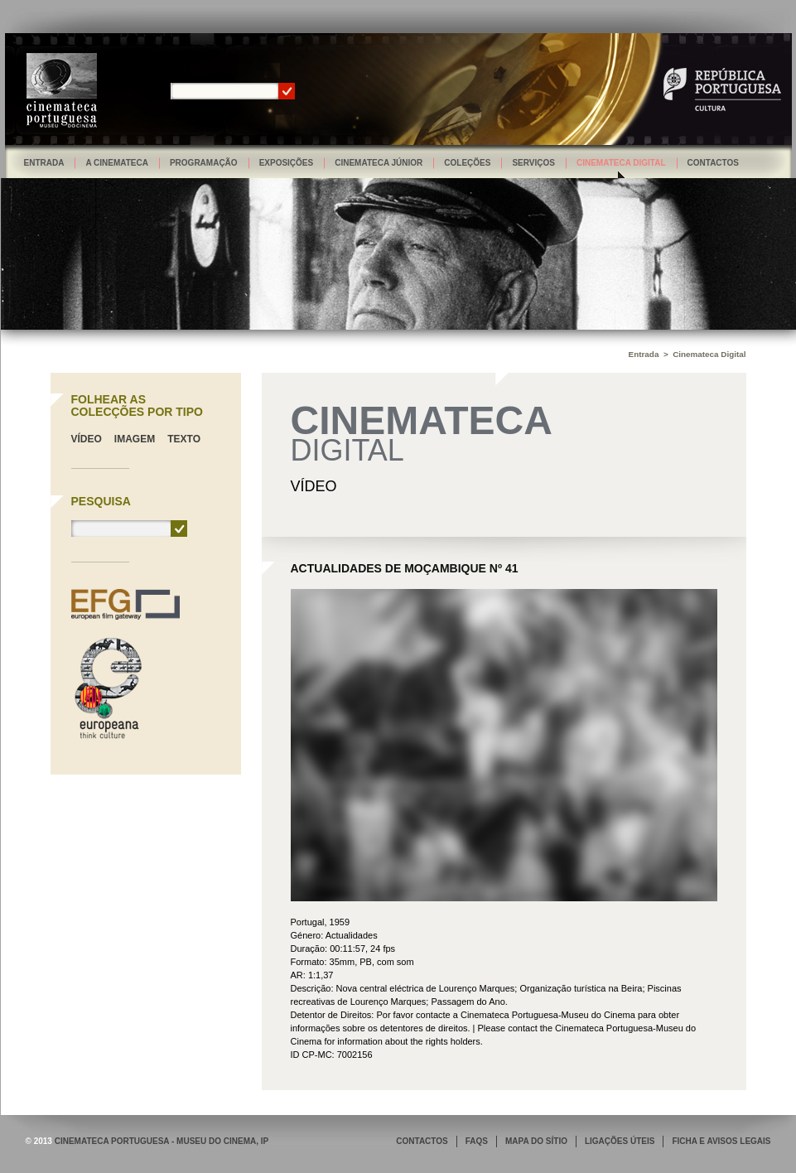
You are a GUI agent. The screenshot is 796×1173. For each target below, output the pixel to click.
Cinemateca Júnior (378, 162)
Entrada (44, 162)
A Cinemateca (116, 162)
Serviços (533, 162)
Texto (183, 439)
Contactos (713, 162)
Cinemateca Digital (621, 162)
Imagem (134, 439)
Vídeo (86, 439)
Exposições (286, 162)
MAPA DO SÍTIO (536, 1141)
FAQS (477, 1141)
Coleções (467, 162)
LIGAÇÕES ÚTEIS (619, 1141)
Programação (204, 162)
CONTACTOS (421, 1141)
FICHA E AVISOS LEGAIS (721, 1141)
